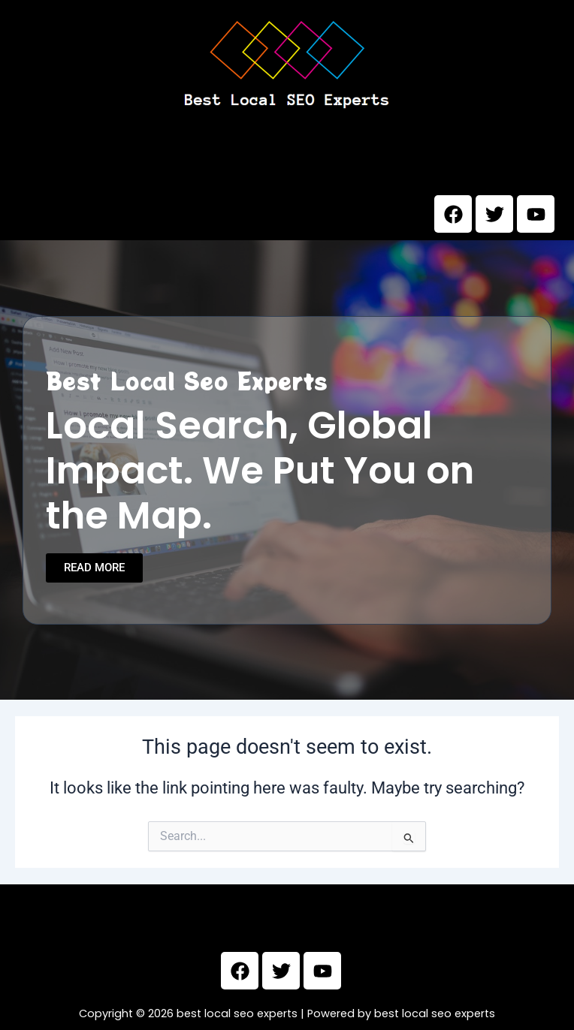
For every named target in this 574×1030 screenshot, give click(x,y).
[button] (287, 165)
